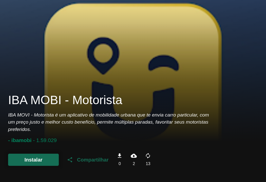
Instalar (33, 160)
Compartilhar (87, 160)
